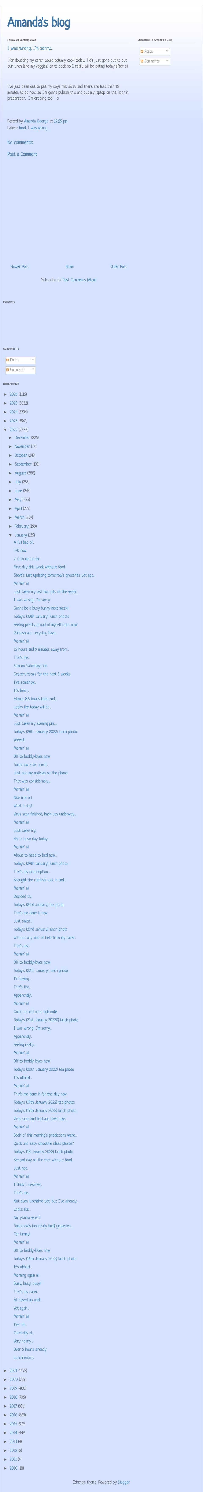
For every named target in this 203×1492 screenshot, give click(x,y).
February (22, 527)
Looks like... (22, 1210)
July (18, 482)
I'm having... (22, 979)
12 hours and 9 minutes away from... (41, 650)
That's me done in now (31, 913)
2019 (14, 1389)
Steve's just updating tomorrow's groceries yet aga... (54, 575)
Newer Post (20, 267)
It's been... (21, 691)
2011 (14, 1460)
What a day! (23, 806)
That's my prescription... (32, 872)
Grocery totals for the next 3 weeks (42, 674)
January (21, 535)
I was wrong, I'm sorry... (33, 1028)
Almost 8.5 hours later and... (35, 699)
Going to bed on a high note (35, 1012)
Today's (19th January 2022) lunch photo (45, 1111)
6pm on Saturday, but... (31, 666)
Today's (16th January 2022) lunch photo (45, 1259)
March (20, 518)
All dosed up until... (28, 1300)
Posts (147, 52)
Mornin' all (21, 584)
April (19, 509)
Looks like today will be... (32, 707)
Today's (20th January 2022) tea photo (44, 1070)
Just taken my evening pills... (35, 724)
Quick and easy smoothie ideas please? (44, 1144)
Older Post (119, 267)
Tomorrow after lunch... (31, 765)
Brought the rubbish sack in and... (40, 880)
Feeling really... (24, 1045)
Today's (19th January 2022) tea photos (44, 1103)
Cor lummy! (22, 1234)
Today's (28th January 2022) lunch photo (45, 732)
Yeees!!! (19, 740)
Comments (150, 61)
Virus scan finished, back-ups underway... (45, 814)
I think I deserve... (28, 1185)
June (19, 491)
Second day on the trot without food (43, 1160)
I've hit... (20, 1325)
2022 (14, 430)
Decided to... (23, 897)
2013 (14, 1442)
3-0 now (20, 551)
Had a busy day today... (31, 839)
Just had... (21, 1168)
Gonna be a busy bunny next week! (41, 608)
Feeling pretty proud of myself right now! (46, 625)
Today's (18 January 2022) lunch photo (43, 1152)
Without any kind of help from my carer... (45, 938)
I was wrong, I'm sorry (32, 600)
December (23, 438)
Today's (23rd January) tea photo (39, 905)
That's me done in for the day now (40, 1094)
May (19, 500)
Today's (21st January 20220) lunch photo (46, 1020)
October (21, 456)
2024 (14, 412)
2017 (14, 1406)
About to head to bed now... (35, 855)
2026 (14, 395)
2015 (14, 1424)
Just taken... (23, 921)
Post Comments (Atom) (79, 280)
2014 (14, 1433)
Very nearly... (23, 1341)
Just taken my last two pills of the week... (46, 592)
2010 (14, 1468)
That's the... (22, 987)
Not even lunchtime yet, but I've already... (46, 1201)
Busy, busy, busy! (27, 1284)
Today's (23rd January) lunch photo (40, 930)
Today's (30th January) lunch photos (41, 617)
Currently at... (24, 1333)
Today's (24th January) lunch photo (41, 864)
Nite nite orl (23, 798)
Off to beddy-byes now (32, 757)
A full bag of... (24, 543)
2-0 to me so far (27, 559)
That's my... (22, 946)
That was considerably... (32, 781)
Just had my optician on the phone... (42, 773)
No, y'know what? (27, 1218)
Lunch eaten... (24, 1358)
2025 (14, 403)
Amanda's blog (38, 23)
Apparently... (23, 995)
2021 (14, 1371)
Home (70, 267)
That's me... (22, 658)
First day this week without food (39, 567)
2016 (14, 1415)
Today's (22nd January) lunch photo (41, 971)
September (24, 464)
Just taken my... (25, 831)
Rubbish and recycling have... (35, 633)
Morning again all (26, 1275)
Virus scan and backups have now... (40, 1119)
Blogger (123, 1482)
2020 (14, 1380)
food (22, 128)
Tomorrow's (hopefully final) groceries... (43, 1226)
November (23, 447)
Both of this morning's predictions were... (45, 1135)
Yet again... (21, 1308)
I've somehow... (25, 683)
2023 (14, 421)
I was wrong (38, 128)
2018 (14, 1398)
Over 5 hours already (30, 1350)
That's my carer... (26, 1292)
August (21, 473)
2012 (14, 1451)
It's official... (23, 1078)
